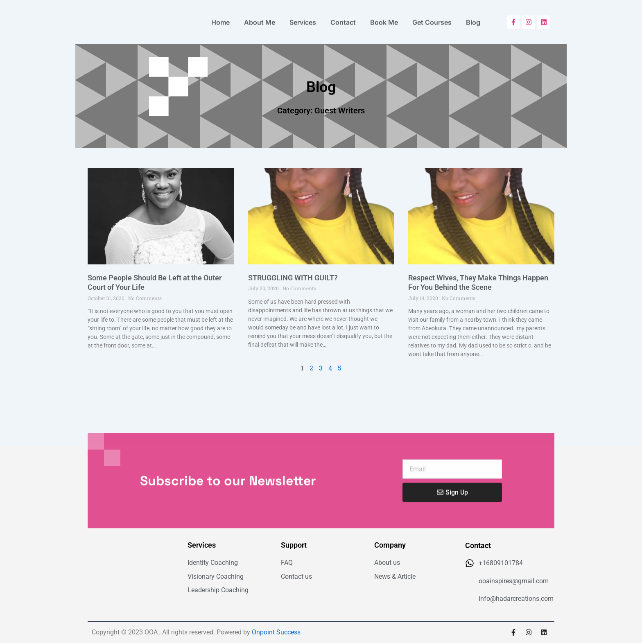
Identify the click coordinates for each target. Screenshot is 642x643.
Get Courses (432, 19)
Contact (343, 19)
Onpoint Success (276, 632)
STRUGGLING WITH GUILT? (293, 277)
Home (220, 19)
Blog (473, 19)
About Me (259, 19)
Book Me (384, 19)
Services (302, 19)
